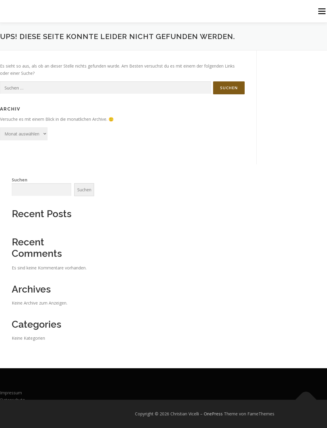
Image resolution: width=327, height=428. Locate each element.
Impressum (11, 393)
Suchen (19, 180)
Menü (321, 11)
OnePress (213, 414)
